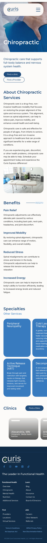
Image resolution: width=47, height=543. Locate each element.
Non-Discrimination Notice (32, 531)
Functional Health (9, 482)
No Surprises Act (11, 531)
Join (27, 510)
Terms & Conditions (13, 528)
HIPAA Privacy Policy (34, 528)
